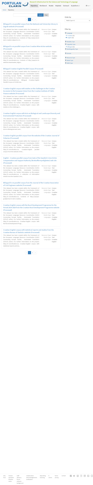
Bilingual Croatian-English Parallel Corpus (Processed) (23, 69)
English (69, 37)
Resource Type (71, 58)
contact (64, 476)
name (10, 481)
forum (18, 479)
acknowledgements (31, 477)
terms (56, 476)
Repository (34, 6)
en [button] (88, 6)
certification (29, 479)
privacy (57, 477)
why (4, 476)
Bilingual (69, 47)
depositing (43, 476)
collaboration (30, 476)
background (20, 483)
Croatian (69, 35)
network (19, 481)
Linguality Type (71, 44)
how (4, 477)
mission (10, 476)
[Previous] (26, 19)
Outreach (66, 6)
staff (18, 476)
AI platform (75, 6)
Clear (46, 15)
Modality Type (71, 41)
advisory (19, 477)
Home (4, 10)
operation (11, 477)
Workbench (43, 6)
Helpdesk (58, 6)
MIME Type (70, 63)
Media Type (70, 60)
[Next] (35, 19)
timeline (10, 479)
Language (69, 33)
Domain (69, 53)
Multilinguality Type (72, 49)
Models (51, 6)
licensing (42, 477)
